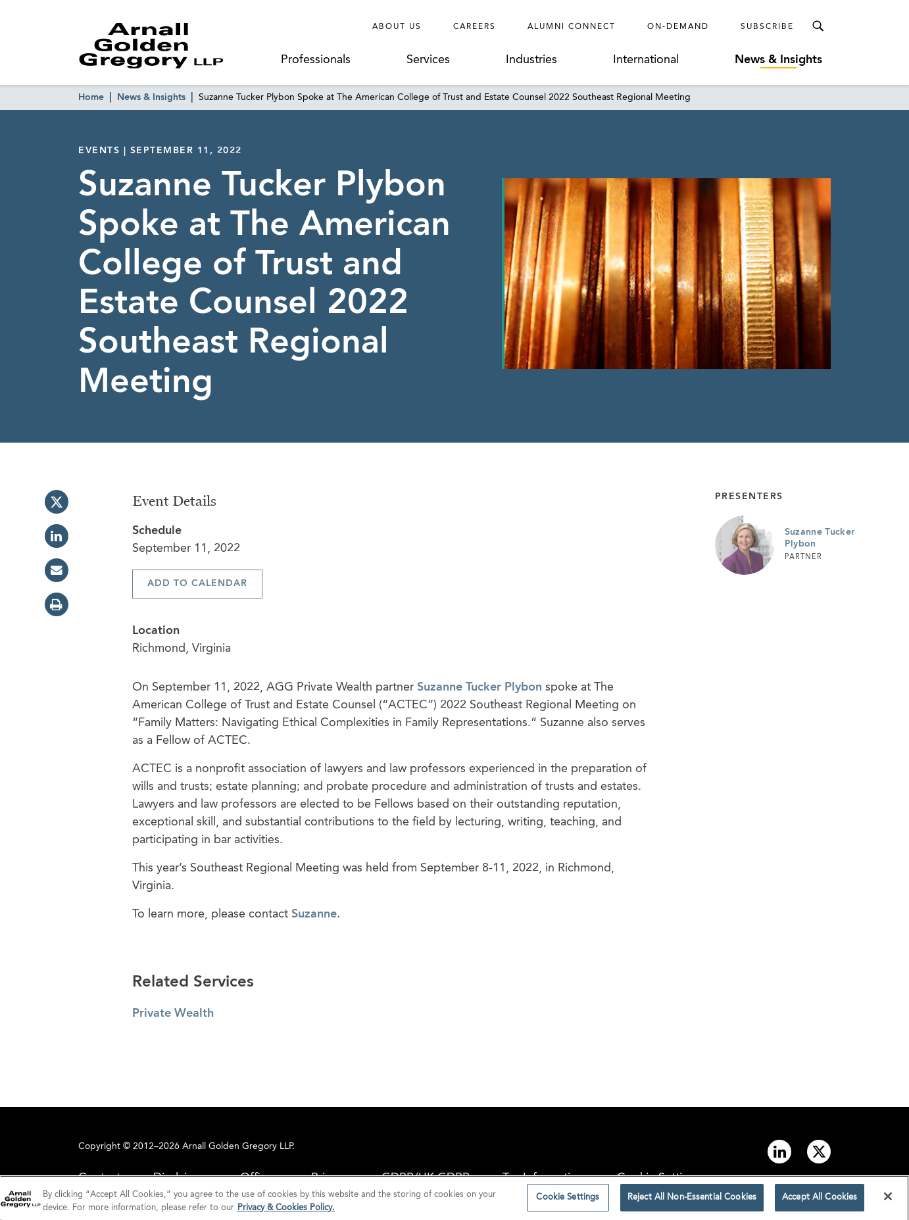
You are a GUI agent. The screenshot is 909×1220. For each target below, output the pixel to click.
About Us (397, 27)
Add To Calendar (197, 583)
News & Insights (778, 60)
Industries (531, 60)
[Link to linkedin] (779, 1151)
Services (428, 60)
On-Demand (678, 27)
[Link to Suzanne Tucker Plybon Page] (744, 545)
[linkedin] (56, 536)
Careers (474, 27)
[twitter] (56, 502)
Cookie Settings (659, 1178)
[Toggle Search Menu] (817, 26)
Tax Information (543, 1178)
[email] (56, 570)
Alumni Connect (572, 27)
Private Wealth (173, 1013)
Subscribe (767, 27)
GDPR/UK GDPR (425, 1178)
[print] (56, 604)
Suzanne (314, 914)
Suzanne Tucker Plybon (479, 687)
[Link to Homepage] (175, 45)
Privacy (330, 1178)
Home (91, 97)
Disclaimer (180, 1178)
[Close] (887, 1200)
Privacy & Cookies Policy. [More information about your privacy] (286, 1211)
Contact (99, 1178)
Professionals (316, 60)
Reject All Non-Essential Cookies (691, 1201)
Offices (259, 1178)
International (646, 60)
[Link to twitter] (819, 1151)
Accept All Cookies (819, 1201)
